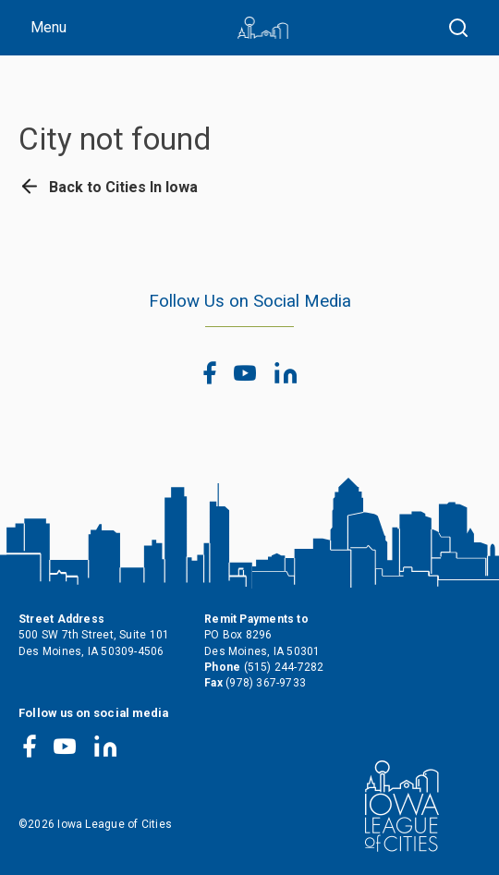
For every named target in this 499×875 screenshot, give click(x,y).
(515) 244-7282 (284, 667)
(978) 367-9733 (265, 682)
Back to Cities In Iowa (108, 187)
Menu (48, 27)
